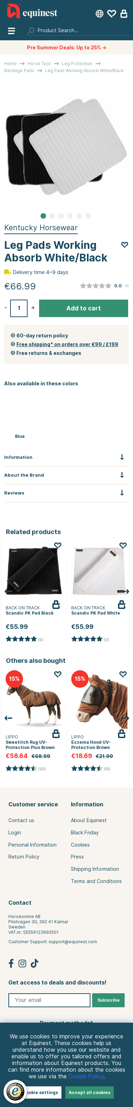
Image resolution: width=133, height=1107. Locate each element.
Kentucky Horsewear (41, 227)
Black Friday (85, 832)
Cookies (80, 845)
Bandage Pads (19, 70)
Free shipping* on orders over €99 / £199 (67, 344)
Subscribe (108, 1000)
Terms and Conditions (96, 881)
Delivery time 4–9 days (40, 272)
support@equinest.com (73, 941)
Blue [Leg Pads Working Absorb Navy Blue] (20, 436)
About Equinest (89, 820)
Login (14, 832)
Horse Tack (39, 63)
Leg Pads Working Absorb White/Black (84, 70)
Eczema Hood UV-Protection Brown (91, 745)
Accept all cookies (89, 1092)
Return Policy (23, 857)
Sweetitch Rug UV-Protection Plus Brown (30, 745)
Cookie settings (40, 1092)
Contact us (21, 820)
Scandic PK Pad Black (29, 613)
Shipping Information (95, 869)
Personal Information (32, 845)
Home (10, 63)
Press (77, 857)
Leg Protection (77, 63)
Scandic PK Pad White (95, 613)
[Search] (77, 30)
